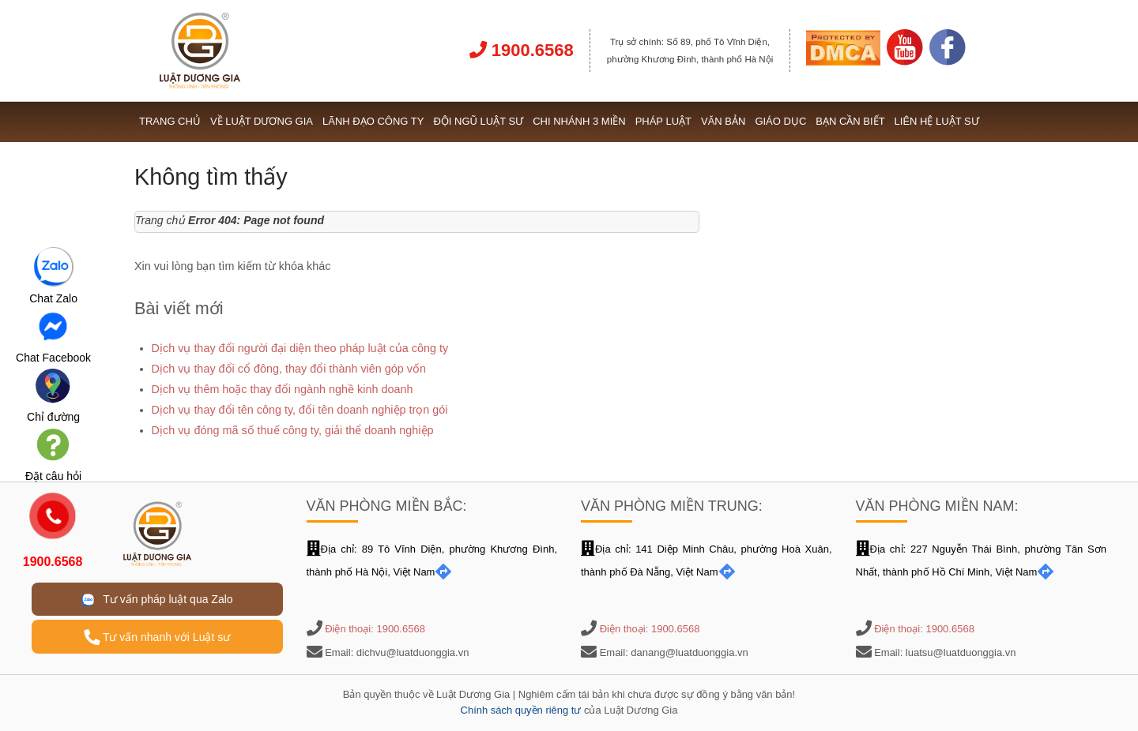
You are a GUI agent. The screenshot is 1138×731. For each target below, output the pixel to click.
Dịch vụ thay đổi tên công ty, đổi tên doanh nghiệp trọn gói (300, 409)
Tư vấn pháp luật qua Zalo (157, 599)
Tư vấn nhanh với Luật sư (157, 637)
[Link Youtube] (905, 61)
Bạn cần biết (850, 121)
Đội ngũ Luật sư (478, 121)
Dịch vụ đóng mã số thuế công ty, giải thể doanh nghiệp (293, 430)
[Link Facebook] (947, 61)
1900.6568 (521, 50)
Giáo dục (780, 121)
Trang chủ (170, 121)
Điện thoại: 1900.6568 (375, 629)
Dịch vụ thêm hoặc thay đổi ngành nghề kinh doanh (282, 389)
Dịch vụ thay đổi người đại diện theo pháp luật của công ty (300, 348)
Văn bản (723, 121)
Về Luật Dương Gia (261, 121)
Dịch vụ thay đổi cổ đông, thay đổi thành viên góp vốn (289, 368)
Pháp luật (663, 121)
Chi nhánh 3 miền (579, 121)
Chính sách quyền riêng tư (521, 710)
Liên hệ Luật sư (937, 121)
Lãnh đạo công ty (373, 121)
